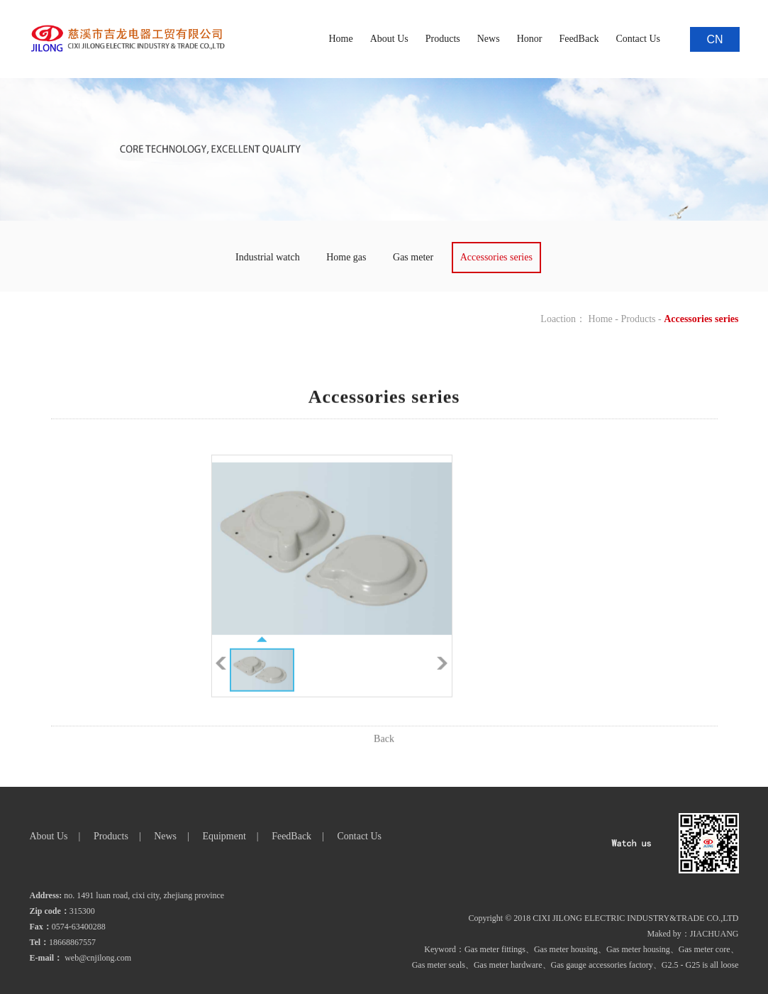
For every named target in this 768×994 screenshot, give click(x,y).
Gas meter (413, 257)
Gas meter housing (566, 949)
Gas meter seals (438, 965)
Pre (221, 677)
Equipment (223, 836)
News (488, 38)
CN (714, 39)
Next (442, 677)
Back (384, 752)
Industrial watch (267, 257)
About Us (389, 38)
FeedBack (579, 38)
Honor (529, 38)
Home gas (346, 257)
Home (340, 38)
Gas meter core (704, 949)
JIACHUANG (714, 934)
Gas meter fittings (494, 949)
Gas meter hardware (508, 965)
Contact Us (638, 38)
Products (442, 38)
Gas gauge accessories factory (602, 965)
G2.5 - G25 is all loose (700, 965)
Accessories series (496, 257)
